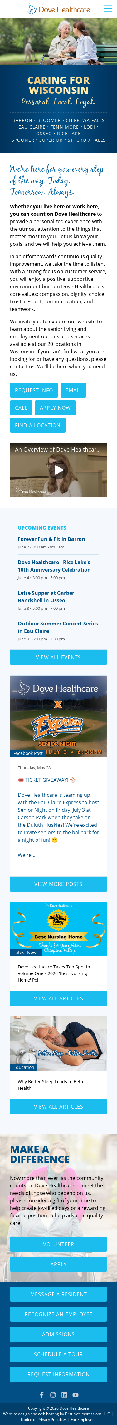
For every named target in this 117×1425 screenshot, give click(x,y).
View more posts (58, 884)
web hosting (48, 1414)
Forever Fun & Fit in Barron (51, 539)
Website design (16, 1414)
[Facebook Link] (42, 1395)
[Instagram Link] (53, 1395)
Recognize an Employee (59, 1314)
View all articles (58, 998)
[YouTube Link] (75, 1395)
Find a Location (38, 425)
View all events (58, 657)
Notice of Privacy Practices (44, 1419)
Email (73, 390)
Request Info (34, 390)
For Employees (83, 1419)
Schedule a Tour (58, 1354)
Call (21, 407)
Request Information (58, 1374)
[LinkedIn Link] (64, 1395)
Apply (59, 1264)
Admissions (58, 1334)
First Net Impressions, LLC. (88, 1414)
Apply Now (55, 407)
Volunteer (58, 1244)
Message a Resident (58, 1294)
